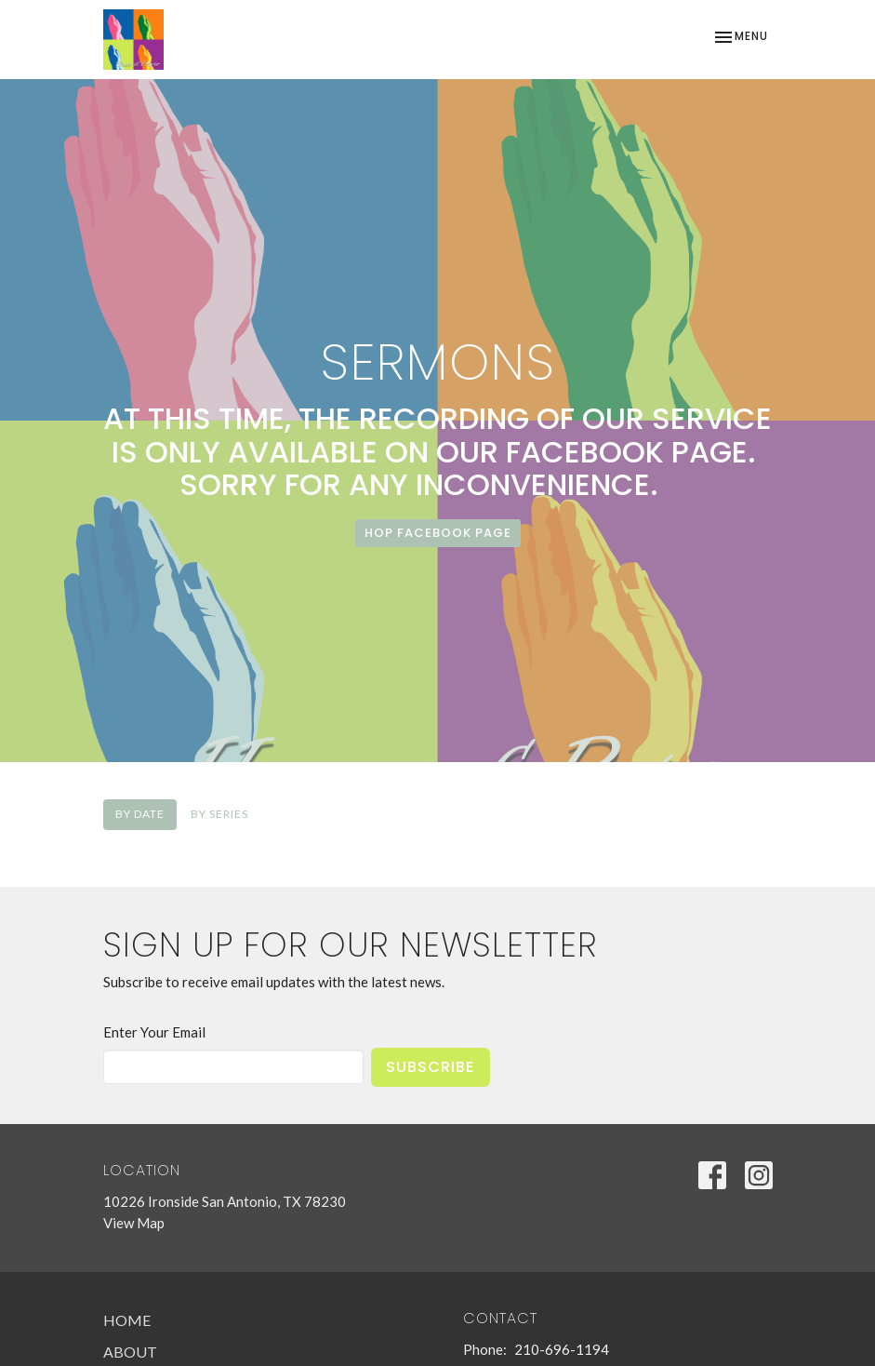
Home (127, 1320)
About (130, 1351)
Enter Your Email (154, 1032)
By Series (219, 814)
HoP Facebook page (438, 533)
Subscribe (430, 1067)
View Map (134, 1222)
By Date (140, 814)
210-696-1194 (561, 1349)
